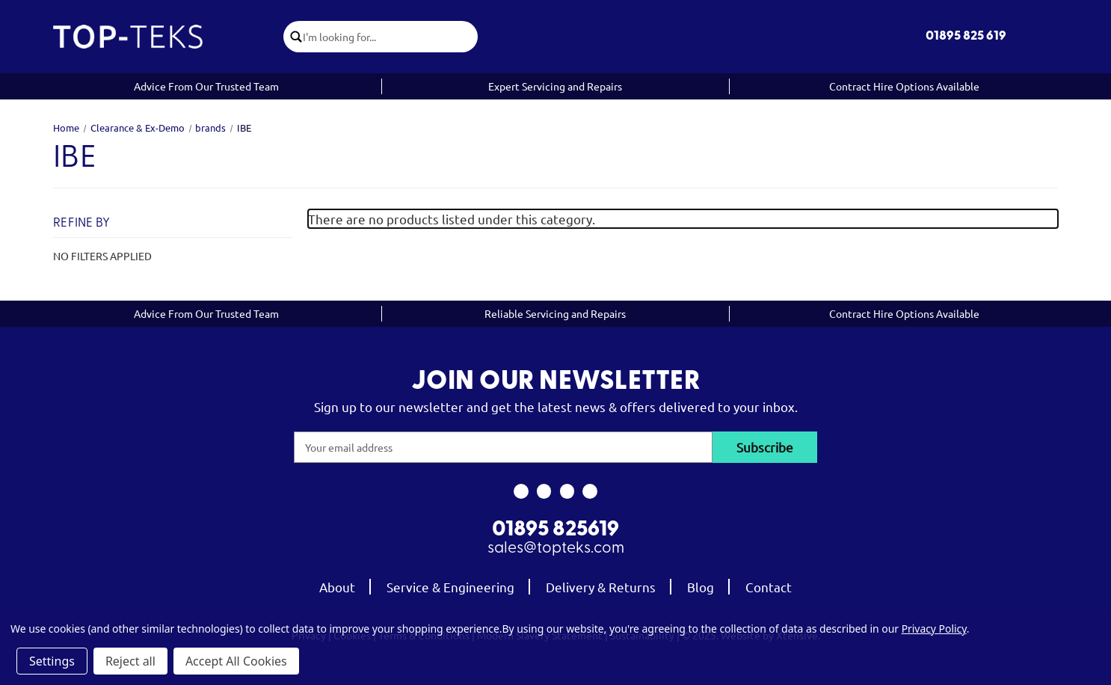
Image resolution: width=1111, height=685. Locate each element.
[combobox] (390, 36)
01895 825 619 (966, 36)
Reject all (130, 661)
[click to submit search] (293, 36)
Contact (768, 587)
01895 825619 (555, 530)
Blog (700, 587)
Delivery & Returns (601, 587)
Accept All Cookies (236, 661)
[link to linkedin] (590, 491)
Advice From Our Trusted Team (206, 86)
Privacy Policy (934, 628)
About (337, 587)
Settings (52, 661)
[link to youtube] (567, 491)
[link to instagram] (544, 491)
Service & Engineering (450, 587)
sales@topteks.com (555, 548)
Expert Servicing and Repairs (555, 86)
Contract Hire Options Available (904, 86)
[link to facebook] (520, 491)
